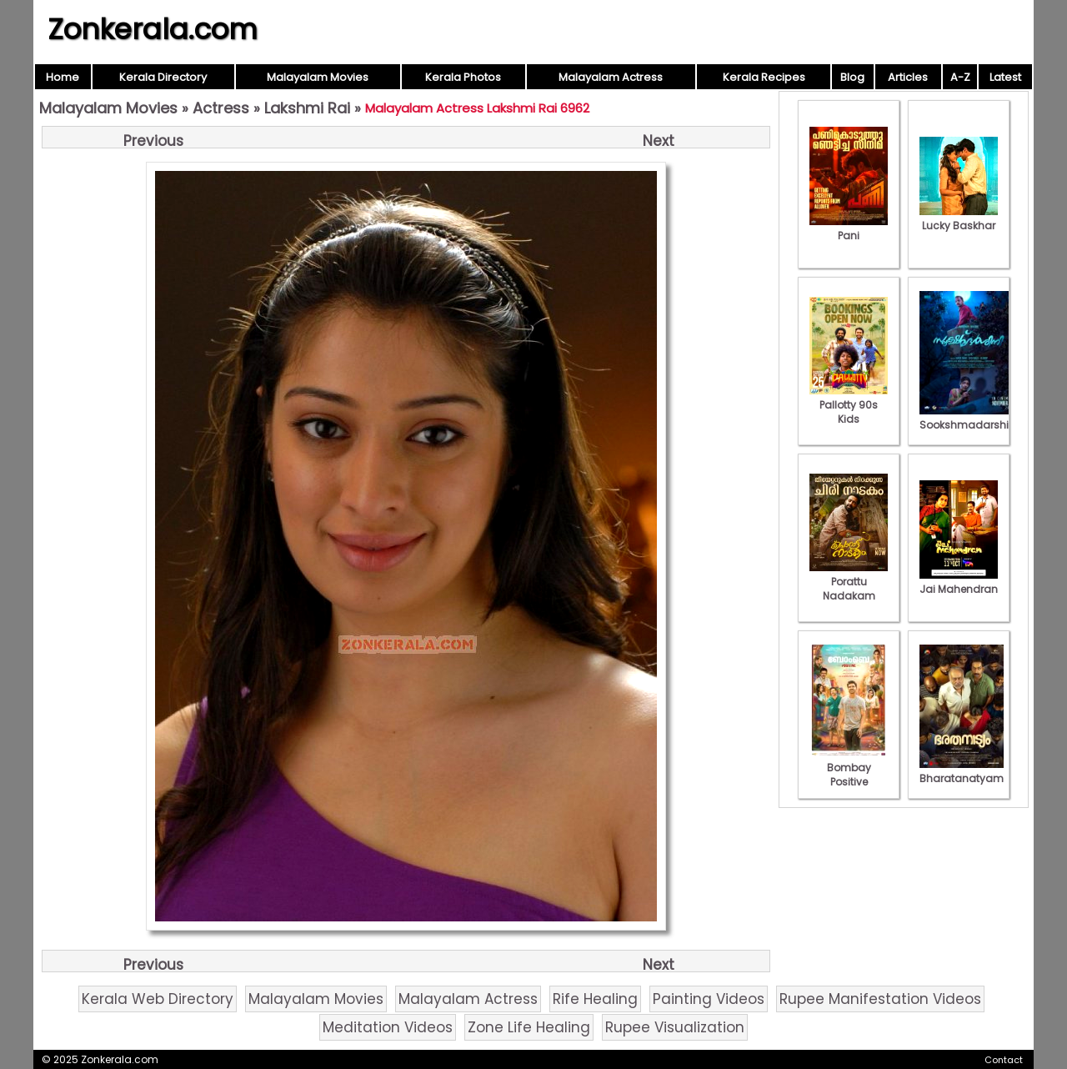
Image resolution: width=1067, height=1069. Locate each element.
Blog (852, 77)
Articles (908, 77)
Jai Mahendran (958, 582)
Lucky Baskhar (958, 218)
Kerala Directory (163, 77)
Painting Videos (708, 999)
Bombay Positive (848, 767)
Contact (1003, 1059)
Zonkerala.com (153, 29)
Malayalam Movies (317, 77)
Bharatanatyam (961, 771)
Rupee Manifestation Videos (880, 999)
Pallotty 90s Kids (848, 405)
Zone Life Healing (529, 1027)
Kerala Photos (463, 77)
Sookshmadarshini (968, 418)
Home (62, 77)
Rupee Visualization (674, 1027)
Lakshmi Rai (307, 108)
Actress (221, 108)
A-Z (960, 77)
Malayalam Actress (611, 77)
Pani (848, 228)
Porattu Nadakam (848, 581)
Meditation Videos (388, 1027)
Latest (1005, 77)
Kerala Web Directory (157, 999)
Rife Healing (595, 999)
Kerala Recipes (764, 77)
